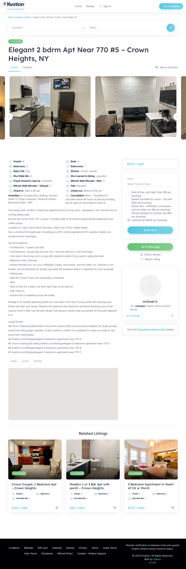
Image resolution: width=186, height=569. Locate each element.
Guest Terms (110, 547)
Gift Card (43, 547)
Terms (95, 547)
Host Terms (30, 553)
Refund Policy (65, 553)
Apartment (15, 41)
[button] (63, 391)
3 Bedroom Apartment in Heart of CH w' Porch (151, 486)
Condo (13, 361)
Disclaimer (47, 553)
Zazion (157, 559)
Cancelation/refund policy (151, 329)
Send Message (150, 246)
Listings (18, 17)
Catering (56, 547)
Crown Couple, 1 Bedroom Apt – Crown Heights (34, 486)
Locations (14, 547)
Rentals (90, 6)
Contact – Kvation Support (91, 553)
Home (78, 6)
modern (38, 361)
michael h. (27, 17)
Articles (70, 547)
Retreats (28, 547)
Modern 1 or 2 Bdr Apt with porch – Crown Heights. (90, 486)
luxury (25, 361)
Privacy (83, 547)
